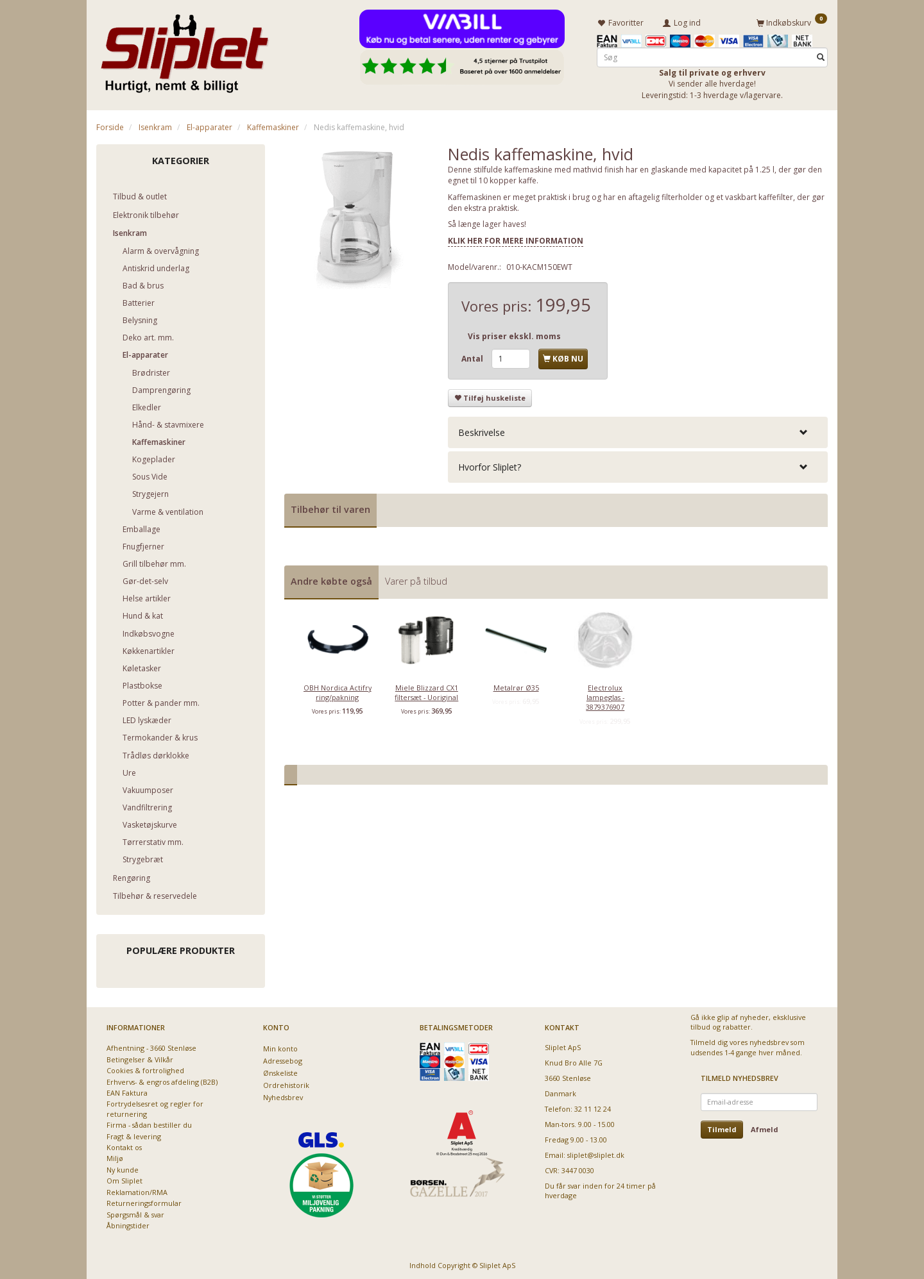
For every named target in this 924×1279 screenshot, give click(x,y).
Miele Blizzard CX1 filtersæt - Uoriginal (426, 690)
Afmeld (764, 1127)
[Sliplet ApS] (184, 49)
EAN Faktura (127, 1091)
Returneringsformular (144, 1201)
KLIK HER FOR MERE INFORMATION (515, 238)
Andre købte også (331, 579)
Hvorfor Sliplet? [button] (489, 465)
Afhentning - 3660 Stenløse (151, 1046)
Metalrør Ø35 (516, 685)
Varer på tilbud (416, 579)
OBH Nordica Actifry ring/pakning (338, 690)
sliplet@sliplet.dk (595, 1153)
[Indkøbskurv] (792, 21)
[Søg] (821, 55)
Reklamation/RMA (137, 1190)
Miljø (115, 1156)
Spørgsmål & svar (135, 1212)
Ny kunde (123, 1168)
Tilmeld (722, 1127)
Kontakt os (124, 1145)
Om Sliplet (124, 1178)
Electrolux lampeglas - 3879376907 (605, 695)
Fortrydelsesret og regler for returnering (155, 1106)
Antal (473, 356)
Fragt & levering (134, 1134)
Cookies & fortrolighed (145, 1068)
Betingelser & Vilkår (140, 1057)
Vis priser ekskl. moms (514, 334)
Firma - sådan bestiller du (149, 1123)
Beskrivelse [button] (481, 430)
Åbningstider (128, 1223)
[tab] (638, 430)
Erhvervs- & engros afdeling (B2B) (162, 1079)
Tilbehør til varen (330, 507)
